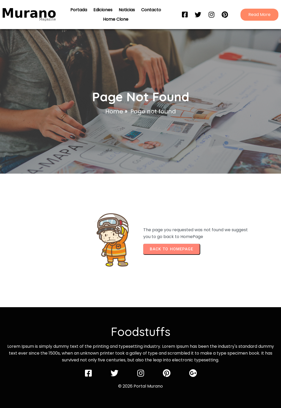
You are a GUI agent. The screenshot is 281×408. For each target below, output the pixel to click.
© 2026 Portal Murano (140, 386)
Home (114, 111)
